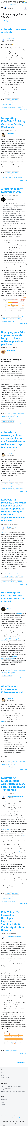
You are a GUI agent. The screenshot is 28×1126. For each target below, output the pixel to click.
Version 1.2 (6, 829)
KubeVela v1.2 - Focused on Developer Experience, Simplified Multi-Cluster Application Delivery (12, 921)
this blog (19, 613)
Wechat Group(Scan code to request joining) (13, 1091)
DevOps (11, 102)
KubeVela (7, 99)
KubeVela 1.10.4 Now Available (13, 31)
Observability (19, 488)
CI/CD (21, 102)
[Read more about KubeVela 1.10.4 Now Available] (23, 110)
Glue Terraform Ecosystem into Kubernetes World (12, 689)
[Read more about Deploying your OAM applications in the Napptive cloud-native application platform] (23, 424)
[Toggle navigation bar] (2, 8)
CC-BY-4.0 (19, 1118)
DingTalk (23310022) (7, 1089)
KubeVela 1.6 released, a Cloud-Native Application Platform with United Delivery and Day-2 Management (13, 440)
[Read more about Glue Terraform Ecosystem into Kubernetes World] (23, 769)
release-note (15, 99)
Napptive (14, 413)
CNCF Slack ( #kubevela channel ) (11, 1086)
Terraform (14, 670)
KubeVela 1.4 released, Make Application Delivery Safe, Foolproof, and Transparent (13, 783)
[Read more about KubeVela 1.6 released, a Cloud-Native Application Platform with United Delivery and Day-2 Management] (23, 491)
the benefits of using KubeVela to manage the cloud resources (13, 639)
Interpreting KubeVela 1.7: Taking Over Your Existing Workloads (13, 123)
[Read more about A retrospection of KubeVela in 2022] (23, 323)
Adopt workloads (18, 177)
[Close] (27, 3)
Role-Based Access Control (8, 107)
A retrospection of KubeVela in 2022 (12, 190)
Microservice (4, 1107)
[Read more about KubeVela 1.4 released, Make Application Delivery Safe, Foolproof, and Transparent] (23, 903)
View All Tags (4, 21)
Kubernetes (5, 102)
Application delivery (7, 104)
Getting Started (5, 1073)
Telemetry (19, 107)
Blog (2, 1102)
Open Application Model (8, 321)
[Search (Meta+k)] (25, 8)
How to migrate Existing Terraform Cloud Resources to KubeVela (12, 597)
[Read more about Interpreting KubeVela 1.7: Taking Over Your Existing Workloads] (23, 180)
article (3, 722)
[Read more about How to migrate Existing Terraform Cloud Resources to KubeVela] (23, 678)
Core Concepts (5, 1078)
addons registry (18, 851)
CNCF (16, 102)
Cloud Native (11, 416)
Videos (3, 1104)
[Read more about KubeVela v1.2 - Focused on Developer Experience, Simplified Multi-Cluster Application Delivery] (23, 1053)
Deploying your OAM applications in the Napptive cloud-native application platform (13, 338)
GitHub (22, 1)
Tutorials (3, 1075)
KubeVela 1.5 (4, 533)
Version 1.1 (4, 812)
